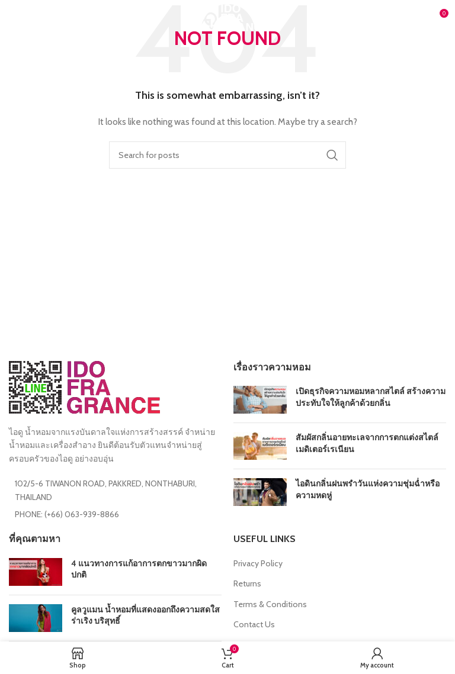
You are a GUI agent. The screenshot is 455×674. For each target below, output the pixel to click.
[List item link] (115, 514)
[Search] (227, 155)
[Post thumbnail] (260, 400)
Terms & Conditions (270, 604)
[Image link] (84, 386)
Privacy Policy (258, 563)
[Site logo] (227, 16)
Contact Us (254, 624)
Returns (247, 583)
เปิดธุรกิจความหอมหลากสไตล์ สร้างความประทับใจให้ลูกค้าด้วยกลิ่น (371, 397)
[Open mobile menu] (28, 18)
